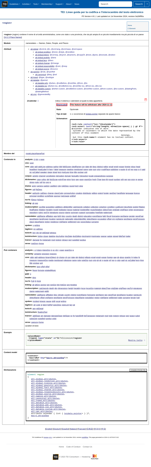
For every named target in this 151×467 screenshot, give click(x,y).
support (82, 212)
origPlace (124, 210)
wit (40, 233)
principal (33, 196)
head (138, 167)
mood (110, 179)
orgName (119, 219)
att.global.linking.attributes (48, 383)
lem (34, 233)
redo (110, 316)
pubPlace (106, 169)
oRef (43, 267)
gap (114, 257)
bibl (60, 167)
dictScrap (54, 179)
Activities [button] (26, 4)
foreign (127, 167)
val (73, 305)
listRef (50, 305)
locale (91, 176)
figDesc (39, 189)
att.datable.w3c (41, 83)
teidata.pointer (92, 114)
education (88, 216)
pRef (47, 267)
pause (48, 301)
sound (72, 186)
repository (34, 212)
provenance (138, 210)
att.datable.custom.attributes (48, 409)
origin (131, 210)
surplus (83, 240)
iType (99, 179)
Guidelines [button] (13, 4)
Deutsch (56, 429)
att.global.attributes (43, 379)
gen (77, 179)
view (81, 186)
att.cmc (34, 94)
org (113, 219)
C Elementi (131, 28)
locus (83, 288)
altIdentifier (68, 207)
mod (53, 240)
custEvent (119, 207)
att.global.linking (42, 55)
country (69, 216)
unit (85, 172)
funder (106, 193)
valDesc (39, 229)
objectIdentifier (80, 219)
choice (62, 257)
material (76, 210)
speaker (43, 172)
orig (98, 169)
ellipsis (87, 257)
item (51, 169)
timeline (73, 285)
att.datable (35, 80)
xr (50, 182)
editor (105, 167)
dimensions (63, 288)
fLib (32, 281)
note (90, 169)
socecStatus (86, 222)
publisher (114, 169)
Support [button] (58, 4)
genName (124, 216)
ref (129, 169)
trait (137, 297)
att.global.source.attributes (47, 394)
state (120, 297)
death (74, 216)
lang (103, 179)
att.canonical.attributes (45, 398)
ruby (119, 260)
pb (98, 260)
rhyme (41, 243)
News (77, 4)
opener (104, 236)
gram (81, 179)
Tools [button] (35, 4)
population (89, 297)
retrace (65, 240)
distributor (87, 193)
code (38, 305)
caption (46, 186)
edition (94, 193)
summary (75, 212)
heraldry (49, 210)
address (49, 167)
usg (47, 182)
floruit (109, 216)
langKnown (44, 219)
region (47, 222)
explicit (135, 207)
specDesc (57, 305)
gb (118, 257)
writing (37, 225)
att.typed (34, 77)
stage (49, 172)
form (73, 179)
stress (32, 182)
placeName (39, 222)
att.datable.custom (43, 89)
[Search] (115, 4)
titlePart (122, 236)
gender (132, 216)
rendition (40, 196)
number (117, 179)
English (49, 429)
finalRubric (34, 210)
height (70, 288)
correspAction (69, 193)
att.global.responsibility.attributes (52, 392)
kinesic (43, 301)
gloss (133, 167)
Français (81, 429)
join (48, 285)
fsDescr (40, 200)
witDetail (45, 233)
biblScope (67, 167)
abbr (32, 167)
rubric (40, 212)
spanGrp (68, 250)
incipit (55, 210)
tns (44, 182)
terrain (133, 297)
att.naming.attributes (43, 396)
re (136, 179)
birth (59, 216)
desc (95, 167)
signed (115, 236)
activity (35, 176)
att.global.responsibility (44, 66)
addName (41, 216)
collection (94, 207)
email (111, 167)
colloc (43, 179)
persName (128, 219)
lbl (107, 179)
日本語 (90, 429)
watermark (107, 212)
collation (86, 207)
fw (41, 240)
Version (46, 437)
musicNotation (96, 210)
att (35, 305)
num (94, 169)
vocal (58, 301)
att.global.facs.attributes (46, 387)
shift (53, 301)
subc (37, 182)
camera (40, 186)
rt (140, 169)
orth (122, 179)
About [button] (68, 4)
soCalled (36, 172)
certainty (37, 254)
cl (34, 159)
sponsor (57, 196)
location (52, 219)
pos (129, 179)
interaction (83, 176)
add (36, 167)
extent (100, 193)
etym (69, 179)
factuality (75, 176)
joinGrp (53, 285)
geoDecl (112, 193)
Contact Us (87, 447)
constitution (50, 176)
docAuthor (60, 236)
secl (70, 240)
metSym (34, 243)
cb (58, 257)
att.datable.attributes (44, 403)
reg (131, 169)
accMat (42, 207)
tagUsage (65, 196)
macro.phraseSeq (55, 358)
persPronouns (139, 219)
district (80, 216)
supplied (75, 240)
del (91, 167)
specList (65, 305)
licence (137, 193)
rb (126, 169)
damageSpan (56, 316)
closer (45, 236)
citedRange (76, 167)
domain (68, 176)
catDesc (43, 193)
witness (53, 233)
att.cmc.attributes (41, 411)
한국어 (97, 429)
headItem (33, 169)
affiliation (49, 216)
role (59, 186)
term (60, 172)
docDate (68, 236)
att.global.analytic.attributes (49, 385)
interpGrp (46, 250)
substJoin (33, 318)
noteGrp (84, 260)
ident (45, 305)
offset (109, 219)
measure (62, 169)
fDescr (34, 200)
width (46, 291)
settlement (72, 222)
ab (33, 203)
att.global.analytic (42, 57)
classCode (58, 193)
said (143, 169)
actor (34, 186)
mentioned (78, 169)
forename (116, 216)
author (56, 167)
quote (122, 169)
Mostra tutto (135, 340)
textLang (65, 172)
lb (139, 257)
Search (139, 4)
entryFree (62, 179)
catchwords (78, 207)
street (55, 172)
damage (36, 240)
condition (111, 207)
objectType (107, 210)
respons (53, 254)
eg (35, 229)
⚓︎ (38, 101)
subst (137, 316)
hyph (94, 179)
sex (78, 222)
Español (65, 429)
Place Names (12, 37)
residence (54, 222)
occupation (101, 219)
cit (66, 257)
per (125, 179)
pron (133, 179)
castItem (53, 186)
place (32, 222)
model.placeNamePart (35, 153)
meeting (70, 169)
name (85, 169)
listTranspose (89, 316)
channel (42, 176)
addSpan (36, 316)
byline (40, 236)
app (34, 308)
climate (61, 295)
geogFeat (139, 216)
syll (41, 182)
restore (58, 240)
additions (59, 207)
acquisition (50, 207)
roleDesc (65, 186)
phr (37, 159)
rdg (37, 233)
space (132, 316)
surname (95, 222)
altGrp (37, 285)
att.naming (35, 72)
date (87, 167)
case (39, 179)
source (62, 212)
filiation (142, 207)
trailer (128, 236)
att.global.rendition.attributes (49, 381)
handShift (79, 316)
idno (34, 277)
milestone (67, 260)
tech (77, 186)
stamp (67, 212)
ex (71, 316)
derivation (60, 176)
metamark (46, 240)
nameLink (60, 219)
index (135, 257)
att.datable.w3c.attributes (46, 405)
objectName (92, 219)
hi (48, 169)
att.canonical (40, 74)
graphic (128, 257)
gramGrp (88, 179)
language (129, 193)
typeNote (99, 212)
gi (41, 305)
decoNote (128, 207)
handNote (121, 193)
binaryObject (50, 257)
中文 (103, 429)
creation (79, 193)
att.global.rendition (43, 52)
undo (54, 318)
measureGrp (42, 260)
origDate (116, 210)
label (56, 169)
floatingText (42, 312)
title (75, 172)
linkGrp (63, 285)
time (72, 172)
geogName (34, 219)
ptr (100, 260)
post (32, 163)
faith (104, 216)
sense (140, 179)
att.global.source (42, 69)
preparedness (100, 176)
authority (36, 193)
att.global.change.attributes (47, 390)
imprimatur (95, 236)
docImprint (86, 236)
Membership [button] (46, 4)
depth (51, 288)
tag (70, 305)
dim (56, 288)
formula (41, 270)
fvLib (39, 281)
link (58, 285)
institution (63, 210)
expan (121, 167)
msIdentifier (85, 210)
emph (116, 167)
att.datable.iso (41, 86)
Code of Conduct (73, 447)
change (51, 193)
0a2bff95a (85, 437)
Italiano (73, 429)
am (42, 316)
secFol (46, 212)
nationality (69, 219)
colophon (103, 207)
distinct (100, 167)
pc (54, 250)
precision (45, 254)
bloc (63, 216)
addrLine (42, 167)
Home (130, 25)
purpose (109, 176)
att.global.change (42, 63)
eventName (97, 216)
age (55, 216)
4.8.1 (50, 437)
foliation (42, 210)
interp (39, 250)
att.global (34, 49)
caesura (34, 322)
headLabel (42, 169)
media (51, 260)
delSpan (66, 316)
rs (139, 169)
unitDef (73, 196)
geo (105, 295)
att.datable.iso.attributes (46, 407)
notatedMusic (50, 270)
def (48, 179)
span (42, 159)
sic (31, 172)
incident (36, 301)
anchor (43, 285)
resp (135, 169)
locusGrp (90, 288)
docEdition (77, 236)
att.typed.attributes (43, 400)
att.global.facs (41, 60)
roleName (63, 222)
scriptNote (49, 196)
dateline (52, 236)
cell (33, 189)
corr (83, 167)
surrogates (90, 212)
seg (36, 203)
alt (33, 285)
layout (69, 210)
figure (34, 270)
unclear (80, 172)
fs (35, 281)
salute (109, 236)
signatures (54, 212)
